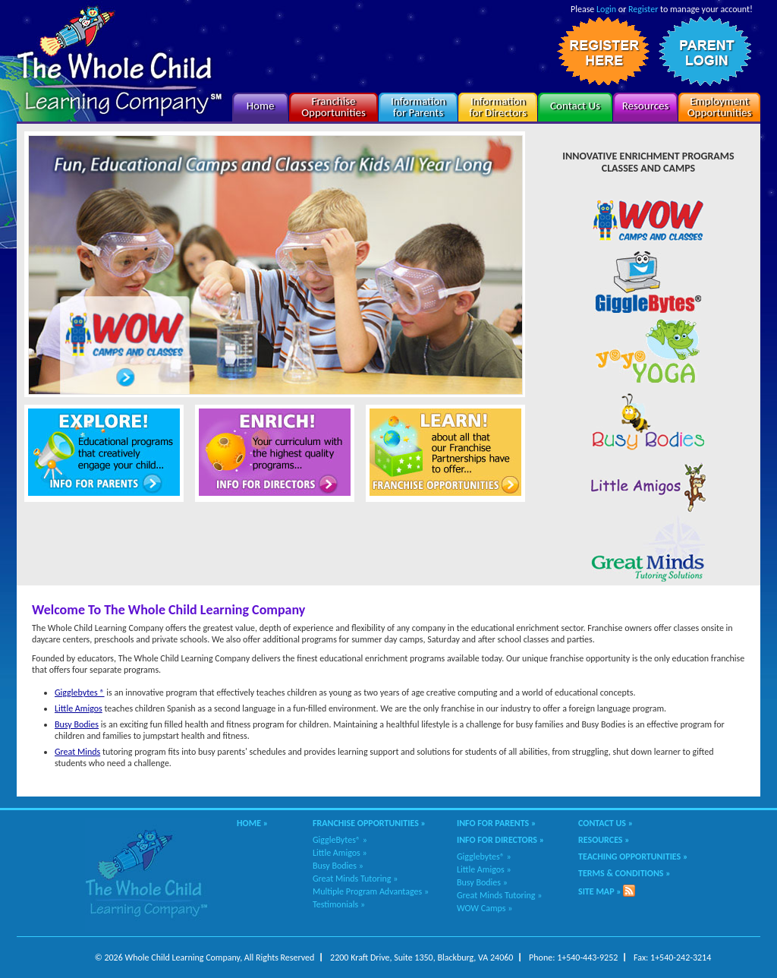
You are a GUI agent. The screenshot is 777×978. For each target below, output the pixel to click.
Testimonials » (339, 904)
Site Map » (599, 891)
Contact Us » (605, 823)
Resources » (604, 839)
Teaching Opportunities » (632, 856)
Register (643, 9)
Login (606, 9)
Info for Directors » (500, 839)
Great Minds (77, 751)
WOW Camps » (484, 908)
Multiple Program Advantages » (371, 891)
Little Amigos (78, 708)
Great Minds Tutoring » (355, 878)
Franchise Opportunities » (369, 823)
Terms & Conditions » (624, 873)
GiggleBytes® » (340, 839)
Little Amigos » (340, 852)
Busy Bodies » (338, 865)
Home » (252, 823)
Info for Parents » (496, 823)
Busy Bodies (77, 724)
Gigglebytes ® (80, 692)
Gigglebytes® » (484, 856)
